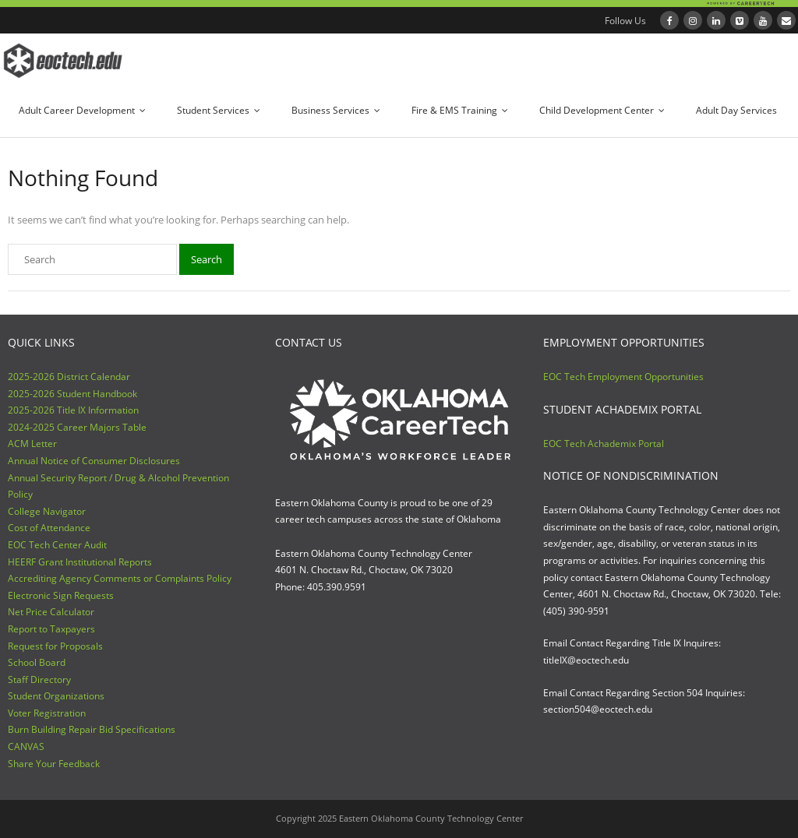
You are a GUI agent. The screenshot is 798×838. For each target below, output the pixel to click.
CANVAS (26, 746)
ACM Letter (32, 443)
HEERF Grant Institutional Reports (80, 562)
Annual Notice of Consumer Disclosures (94, 460)
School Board (36, 662)
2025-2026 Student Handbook (72, 393)
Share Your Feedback (54, 763)
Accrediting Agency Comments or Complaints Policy (119, 578)
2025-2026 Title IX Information (73, 410)
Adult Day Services (736, 110)
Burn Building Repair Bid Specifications (91, 729)
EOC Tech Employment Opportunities (623, 376)
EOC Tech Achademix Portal (603, 443)
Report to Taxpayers (51, 629)
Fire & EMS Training (454, 110)
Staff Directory (39, 679)
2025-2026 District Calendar (69, 376)
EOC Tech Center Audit (57, 544)
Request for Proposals (55, 646)
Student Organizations (56, 695)
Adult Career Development (77, 110)
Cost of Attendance (49, 527)
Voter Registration (47, 713)
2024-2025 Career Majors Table (77, 427)
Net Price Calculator (51, 611)
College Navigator (47, 511)
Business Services (330, 110)
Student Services (213, 110)
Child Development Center (596, 110)
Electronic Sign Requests (61, 595)
